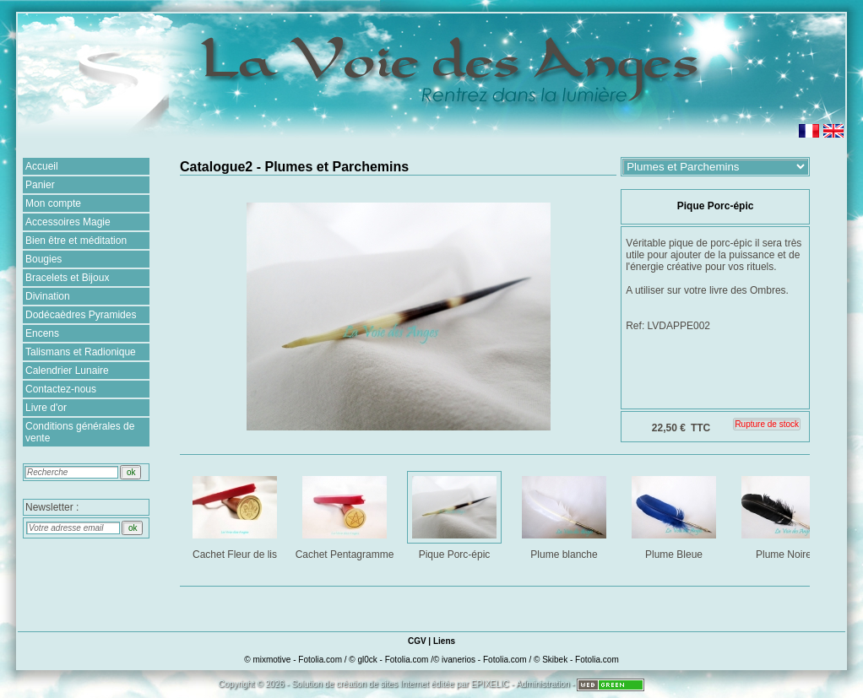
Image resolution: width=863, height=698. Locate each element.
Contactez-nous (60, 389)
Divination (47, 296)
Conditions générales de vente (79, 432)
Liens (444, 641)
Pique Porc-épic (455, 514)
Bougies (43, 259)
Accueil (41, 166)
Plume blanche (565, 514)
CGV (417, 641)
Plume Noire (784, 514)
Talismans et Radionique (80, 352)
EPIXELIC (490, 684)
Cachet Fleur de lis (236, 514)
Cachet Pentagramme (345, 514)
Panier (40, 185)
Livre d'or (46, 408)
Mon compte (53, 203)
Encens (42, 333)
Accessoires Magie (68, 222)
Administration (542, 684)
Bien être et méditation (76, 240)
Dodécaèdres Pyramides (80, 315)
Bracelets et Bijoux (67, 278)
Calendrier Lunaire (67, 370)
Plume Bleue (675, 514)
